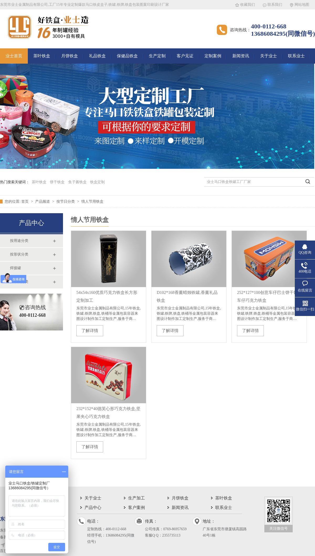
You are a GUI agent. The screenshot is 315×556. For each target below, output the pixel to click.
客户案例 (136, 507)
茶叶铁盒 (41, 56)
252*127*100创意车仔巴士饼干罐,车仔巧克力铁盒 (268, 296)
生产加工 (136, 498)
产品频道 (43, 201)
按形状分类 (19, 254)
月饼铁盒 (69, 56)
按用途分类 (19, 241)
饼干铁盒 (57, 182)
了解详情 (89, 330)
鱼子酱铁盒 (77, 182)
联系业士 (296, 56)
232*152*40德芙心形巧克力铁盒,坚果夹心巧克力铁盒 (108, 412)
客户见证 (185, 56)
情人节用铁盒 (92, 201)
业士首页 (14, 56)
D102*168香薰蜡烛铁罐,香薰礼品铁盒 (187, 296)
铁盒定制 (97, 182)
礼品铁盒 (97, 56)
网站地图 (302, 5)
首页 (25, 201)
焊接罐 (15, 268)
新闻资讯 (240, 56)
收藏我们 (247, 5)
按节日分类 (66, 201)
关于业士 (268, 56)
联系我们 (274, 5)
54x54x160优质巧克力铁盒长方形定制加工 (106, 296)
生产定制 (157, 56)
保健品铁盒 (127, 56)
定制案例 (212, 56)
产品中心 (93, 507)
